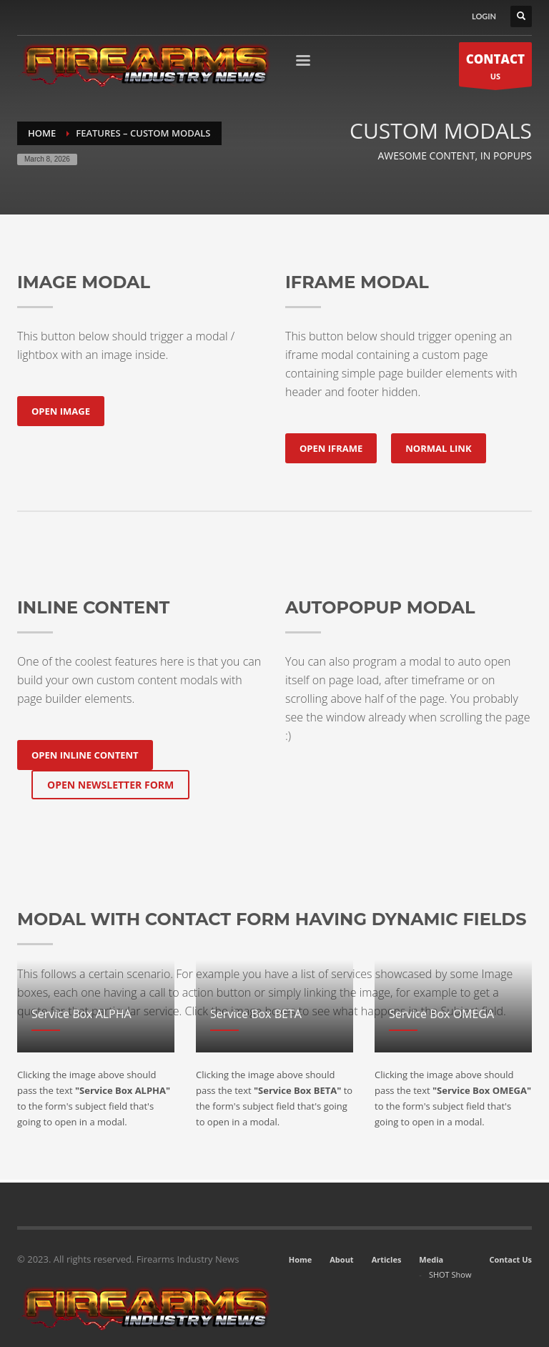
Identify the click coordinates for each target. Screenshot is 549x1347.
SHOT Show (450, 1274)
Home (300, 1259)
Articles (387, 1259)
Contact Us (510, 1259)
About (341, 1259)
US (495, 68)
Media (431, 1259)
